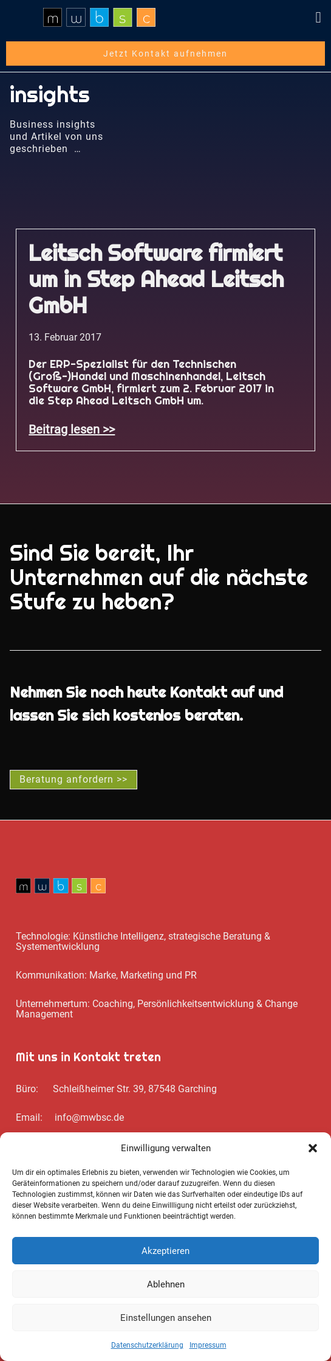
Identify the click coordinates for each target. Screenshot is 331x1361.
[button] (313, 1148)
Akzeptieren (165, 1250)
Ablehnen (166, 1284)
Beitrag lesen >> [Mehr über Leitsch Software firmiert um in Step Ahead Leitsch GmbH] (72, 429)
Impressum (208, 1345)
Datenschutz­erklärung (147, 1345)
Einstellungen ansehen (165, 1317)
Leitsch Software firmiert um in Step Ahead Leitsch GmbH (156, 279)
